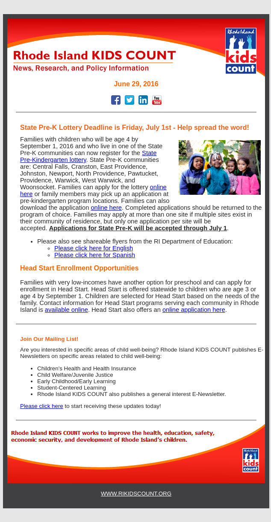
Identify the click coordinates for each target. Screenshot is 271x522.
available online (66, 309)
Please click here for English (93, 248)
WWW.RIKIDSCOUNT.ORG (136, 493)
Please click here (41, 406)
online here (106, 207)
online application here (193, 309)
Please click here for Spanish (94, 255)
